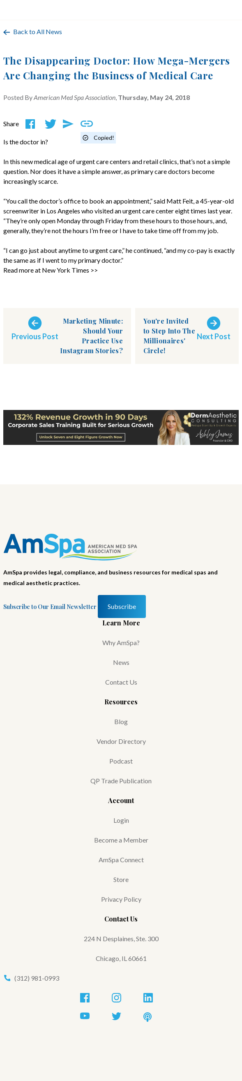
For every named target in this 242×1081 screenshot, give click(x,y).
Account (121, 800)
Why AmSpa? (121, 642)
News (121, 662)
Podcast (121, 761)
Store (121, 879)
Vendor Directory (121, 741)
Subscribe (122, 606)
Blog (121, 721)
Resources (121, 701)
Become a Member (121, 840)
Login (121, 820)
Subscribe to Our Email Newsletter (50, 607)
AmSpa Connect (121, 859)
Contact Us (121, 682)
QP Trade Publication (121, 781)
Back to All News (32, 31)
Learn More (121, 622)
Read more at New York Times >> (50, 270)
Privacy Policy (121, 899)
